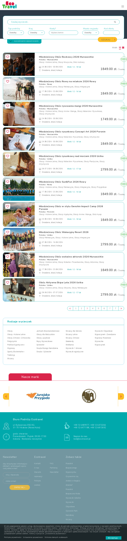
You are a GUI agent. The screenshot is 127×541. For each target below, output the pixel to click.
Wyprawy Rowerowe (103, 338)
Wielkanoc (70, 345)
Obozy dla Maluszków (46, 334)
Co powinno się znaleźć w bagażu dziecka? (73, 481)
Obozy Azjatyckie (65, 215)
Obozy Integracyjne (82, 87)
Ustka (49, 159)
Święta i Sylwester (44, 352)
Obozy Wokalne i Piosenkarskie (70, 262)
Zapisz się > (19, 487)
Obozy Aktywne (64, 288)
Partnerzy (54, 468)
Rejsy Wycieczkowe (44, 341)
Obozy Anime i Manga (67, 111)
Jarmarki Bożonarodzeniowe (48, 331)
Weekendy (70, 341)
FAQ (52, 464)
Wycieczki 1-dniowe (74, 348)
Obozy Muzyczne (65, 62)
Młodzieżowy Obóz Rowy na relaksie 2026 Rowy (67, 81)
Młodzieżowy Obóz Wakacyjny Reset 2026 (64, 232)
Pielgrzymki (12, 341)
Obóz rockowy (79, 62)
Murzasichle (52, 60)
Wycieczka (99, 341)
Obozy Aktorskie (91, 262)
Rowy (49, 84)
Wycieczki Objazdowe (103, 331)
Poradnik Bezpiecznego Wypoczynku (71, 468)
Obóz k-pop (97, 215)
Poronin (50, 212)
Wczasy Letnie (72, 334)
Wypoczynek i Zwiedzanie (105, 334)
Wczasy (10, 359)
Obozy (10, 331)
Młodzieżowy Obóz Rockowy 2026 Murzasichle (66, 57)
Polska (42, 60)
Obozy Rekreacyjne (65, 87)
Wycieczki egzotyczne (74, 352)
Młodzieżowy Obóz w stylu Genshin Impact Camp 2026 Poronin (71, 208)
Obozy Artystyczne (47, 114)
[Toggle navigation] (123, 6)
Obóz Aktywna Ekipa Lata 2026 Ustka (61, 282)
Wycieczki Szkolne (73, 498)
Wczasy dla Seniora (74, 331)
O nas (36, 468)
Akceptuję (113, 538)
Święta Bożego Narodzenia (47, 348)
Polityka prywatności (13, 537)
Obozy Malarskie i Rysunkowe (89, 111)
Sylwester (40, 345)
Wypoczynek (100, 345)
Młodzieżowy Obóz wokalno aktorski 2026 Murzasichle (71, 256)
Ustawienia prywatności (33, 537)
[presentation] (6, 396)
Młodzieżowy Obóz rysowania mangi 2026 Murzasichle (71, 106)
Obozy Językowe (43, 338)
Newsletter (54, 472)
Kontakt (37, 464)
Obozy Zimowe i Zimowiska (18, 338)
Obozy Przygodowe (99, 187)
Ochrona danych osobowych (56, 537)
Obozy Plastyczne (91, 161)
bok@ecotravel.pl (82, 439)
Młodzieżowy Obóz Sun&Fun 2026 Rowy (62, 181)
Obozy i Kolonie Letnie (48, 62)
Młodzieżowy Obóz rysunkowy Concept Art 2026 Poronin (72, 131)
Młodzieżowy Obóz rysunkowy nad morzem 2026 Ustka (71, 156)
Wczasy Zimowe (72, 338)
